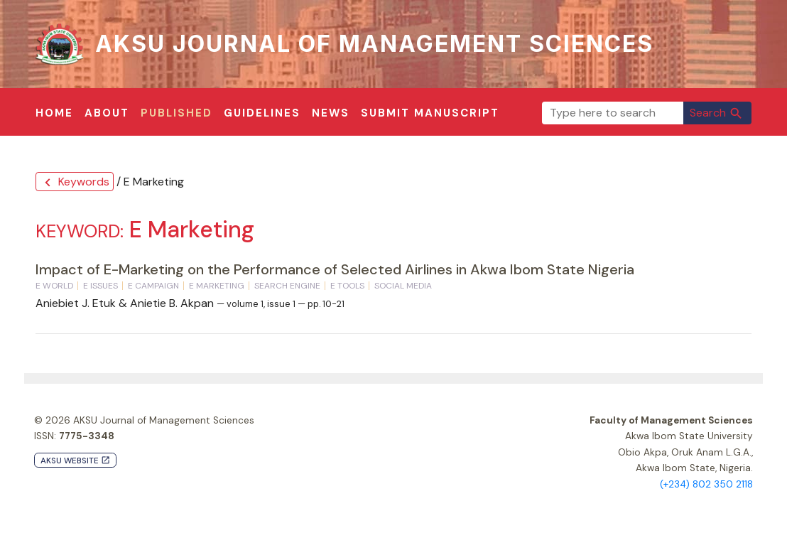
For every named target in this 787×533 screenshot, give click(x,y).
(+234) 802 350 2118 (706, 484)
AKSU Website (75, 461)
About (107, 113)
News (330, 113)
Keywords (74, 182)
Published (176, 113)
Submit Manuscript (430, 113)
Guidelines (262, 113)
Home (54, 113)
